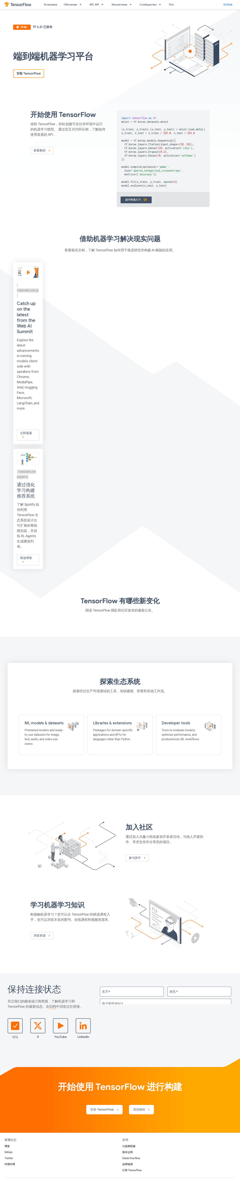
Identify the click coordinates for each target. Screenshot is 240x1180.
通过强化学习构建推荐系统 (26, 490)
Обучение (70, 4)
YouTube (60, 1028)
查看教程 (42, 150)
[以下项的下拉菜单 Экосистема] (131, 4)
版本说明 (127, 1152)
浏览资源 (42, 936)
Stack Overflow (131, 1158)
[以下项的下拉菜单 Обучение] (81, 4)
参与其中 (137, 858)
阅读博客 (26, 560)
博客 (7, 1146)
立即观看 (26, 435)
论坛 (15, 1028)
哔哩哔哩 (9, 1164)
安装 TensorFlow (28, 73)
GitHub (227, 4)
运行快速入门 (136, 200)
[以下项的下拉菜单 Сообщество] (161, 4)
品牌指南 (127, 1164)
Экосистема (119, 4)
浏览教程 (141, 1109)
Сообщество (148, 4)
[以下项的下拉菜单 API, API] (103, 4)
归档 (52, 1006)
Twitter (8, 1158)
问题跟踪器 (128, 1146)
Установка (50, 4)
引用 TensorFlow (132, 1170)
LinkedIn (83, 1028)
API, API (94, 4)
